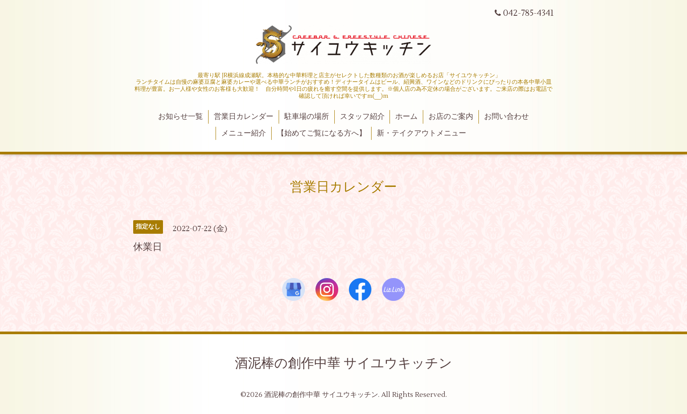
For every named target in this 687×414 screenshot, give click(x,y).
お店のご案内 (450, 116)
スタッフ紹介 (362, 116)
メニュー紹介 (243, 133)
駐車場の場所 (306, 116)
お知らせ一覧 (180, 116)
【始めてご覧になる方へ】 (321, 133)
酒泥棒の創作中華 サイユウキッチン (343, 363)
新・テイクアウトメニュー (421, 133)
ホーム (406, 116)
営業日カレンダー (243, 116)
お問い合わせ (506, 116)
